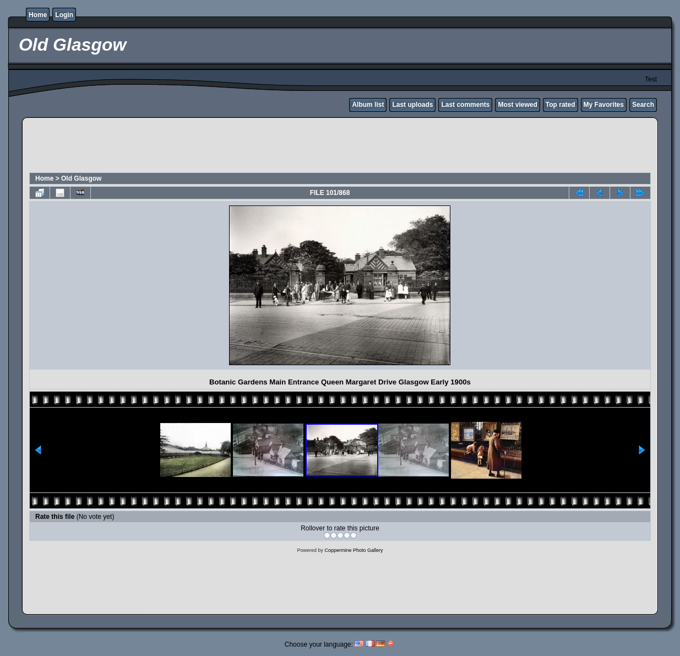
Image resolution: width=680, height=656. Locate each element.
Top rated (560, 105)
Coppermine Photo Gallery (353, 550)
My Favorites (604, 105)
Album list (368, 105)
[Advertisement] (340, 146)
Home (38, 15)
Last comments (465, 105)
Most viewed (517, 105)
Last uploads (412, 105)
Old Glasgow (81, 178)
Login (64, 15)
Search (643, 105)
